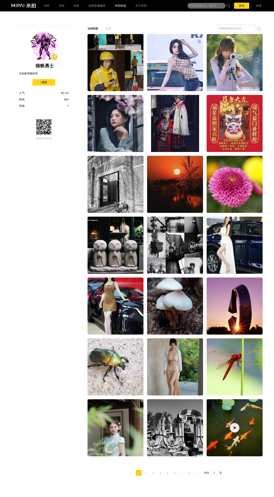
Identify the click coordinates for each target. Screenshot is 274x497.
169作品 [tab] (93, 28)
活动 (61, 5)
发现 (76, 5)
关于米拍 (141, 5)
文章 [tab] (108, 28)
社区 (46, 5)
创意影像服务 (97, 5)
